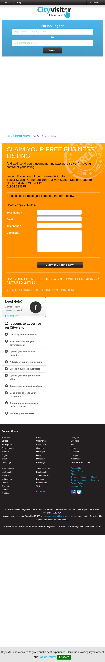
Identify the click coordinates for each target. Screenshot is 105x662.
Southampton (42, 472)
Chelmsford (41, 441)
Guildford (75, 441)
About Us (75, 474)
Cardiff (39, 437)
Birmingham (7, 444)
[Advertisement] (35, 93)
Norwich (5, 475)
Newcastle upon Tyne (80, 462)
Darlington (40, 452)
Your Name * (14, 212)
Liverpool (75, 455)
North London (8, 468)
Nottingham (7, 479)
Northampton (7, 472)
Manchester (76, 459)
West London (42, 483)
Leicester (75, 452)
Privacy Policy (77, 483)
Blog (19, 2)
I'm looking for (52, 26)
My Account (95, 2)
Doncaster (40, 459)
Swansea (40, 479)
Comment (13, 232)
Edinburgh (40, 462)
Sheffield (5, 493)
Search (52, 50)
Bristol (4, 459)
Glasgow (75, 437)
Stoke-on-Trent (42, 475)
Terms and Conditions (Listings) (85, 480)
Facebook (73, 492)
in (52, 37)
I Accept (64, 657)
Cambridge (6, 462)
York (38, 486)
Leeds (73, 448)
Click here (12, 316)
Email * (11, 219)
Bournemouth (8, 448)
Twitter (79, 492)
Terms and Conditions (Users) (84, 477)
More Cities (41, 491)
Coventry (40, 448)
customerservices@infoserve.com (57, 516)
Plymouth (6, 486)
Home (7, 2)
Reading (5, 490)
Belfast (5, 441)
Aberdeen (6, 437)
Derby (39, 455)
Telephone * (14, 226)
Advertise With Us (21, 136)
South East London (44, 468)
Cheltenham (41, 444)
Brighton (5, 455)
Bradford (5, 452)
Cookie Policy (47, 657)
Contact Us (76, 468)
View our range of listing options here (41, 290)
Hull (72, 444)
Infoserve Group (78, 486)
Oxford (5, 483)
